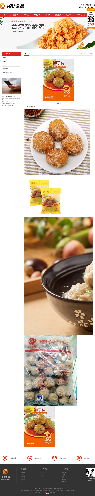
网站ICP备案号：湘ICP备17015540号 (43, 492)
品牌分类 (64, 478)
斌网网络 (58, 492)
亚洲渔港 (5, 68)
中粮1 (4, 57)
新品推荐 (64, 481)
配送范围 (23, 476)
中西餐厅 (64, 474)
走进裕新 (23, 472)
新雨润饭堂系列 (7, 72)
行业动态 (43, 474)
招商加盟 (23, 478)
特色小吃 (64, 476)
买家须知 (23, 474)
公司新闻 (43, 472)
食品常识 (43, 476)
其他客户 (64, 479)
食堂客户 (64, 472)
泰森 (4, 61)
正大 (4, 65)
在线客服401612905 (91, 13)
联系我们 (23, 479)
